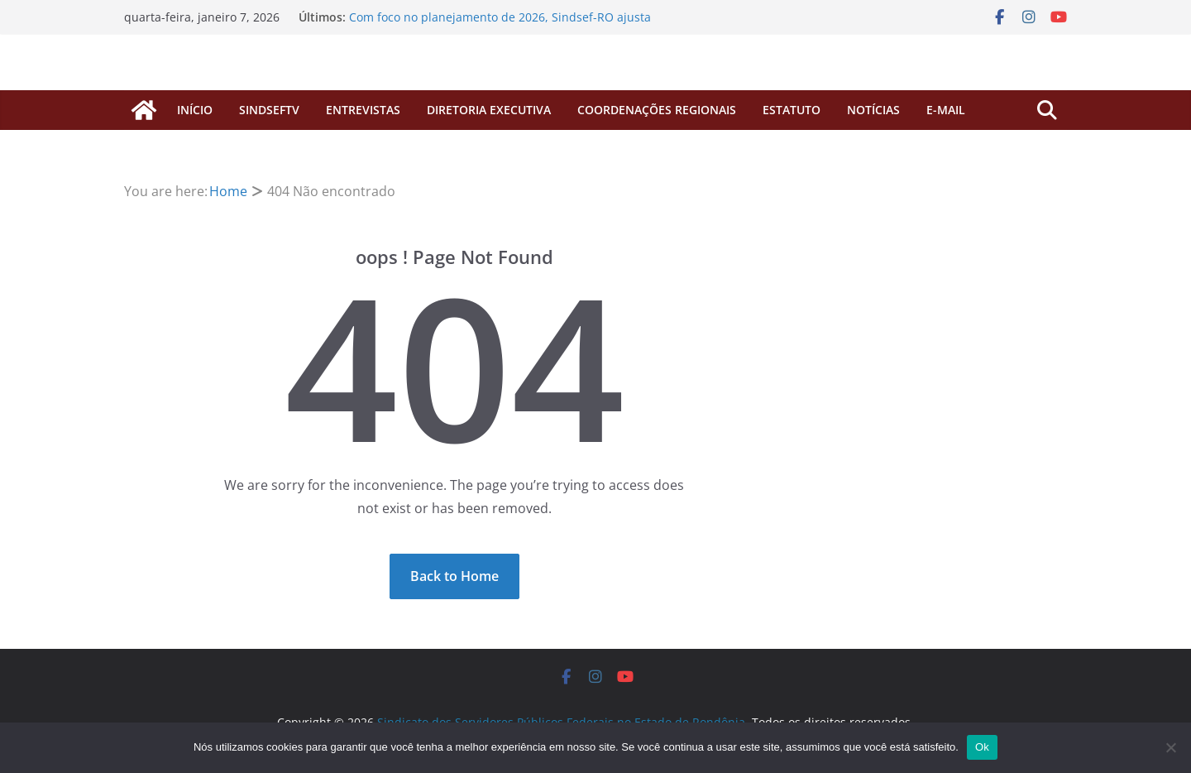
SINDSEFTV (269, 110)
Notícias (873, 110)
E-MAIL (945, 110)
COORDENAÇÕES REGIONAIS (656, 110)
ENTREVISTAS (363, 110)
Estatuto (791, 110)
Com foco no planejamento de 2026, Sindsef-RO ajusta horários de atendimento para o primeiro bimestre (500, 25)
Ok (982, 747)
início (195, 110)
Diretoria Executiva (489, 110)
